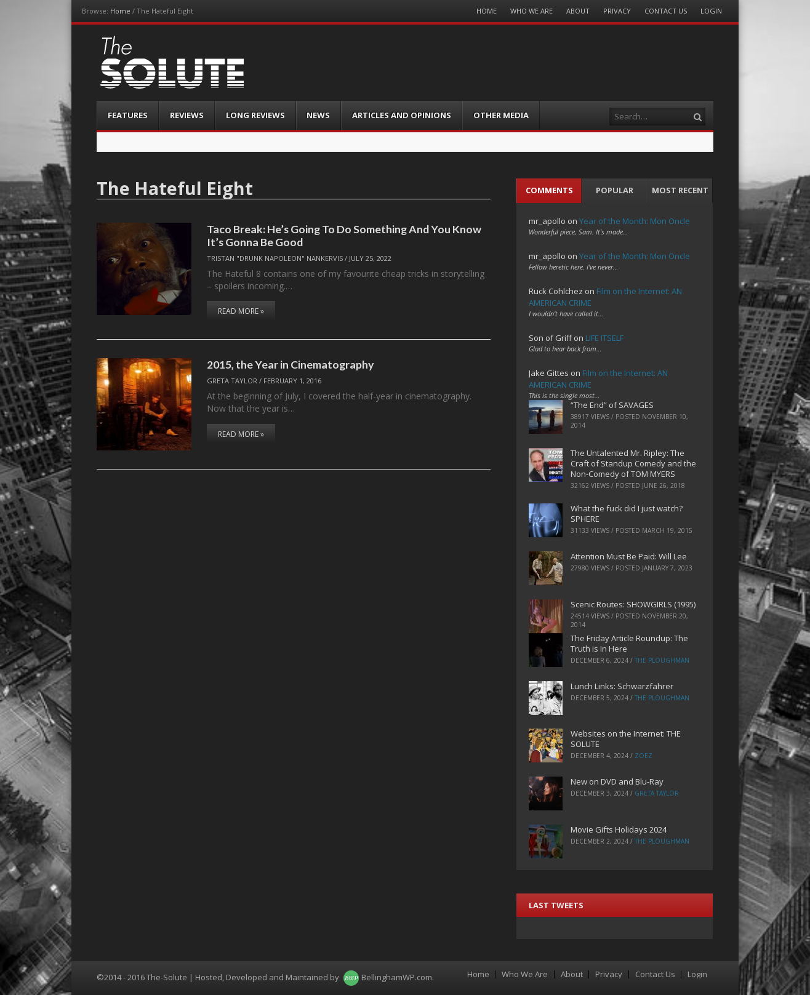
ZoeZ (643, 755)
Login (711, 10)
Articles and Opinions (401, 115)
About (578, 10)
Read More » (241, 311)
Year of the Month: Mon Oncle (634, 220)
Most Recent (680, 190)
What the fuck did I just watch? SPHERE (627, 513)
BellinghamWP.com (396, 977)
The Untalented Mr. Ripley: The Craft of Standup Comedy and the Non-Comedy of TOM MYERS (633, 463)
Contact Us (665, 10)
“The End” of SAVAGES (612, 404)
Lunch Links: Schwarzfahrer (622, 686)
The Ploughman (662, 660)
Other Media (501, 115)
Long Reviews (255, 115)
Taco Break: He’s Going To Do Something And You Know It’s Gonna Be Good (344, 235)
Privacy (617, 10)
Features (128, 115)
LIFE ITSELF (604, 337)
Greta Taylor (232, 380)
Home (120, 10)
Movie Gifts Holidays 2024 (619, 829)
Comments (549, 190)
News (318, 115)
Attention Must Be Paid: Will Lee (629, 556)
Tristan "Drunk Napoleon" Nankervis (275, 258)
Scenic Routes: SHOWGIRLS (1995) (633, 604)
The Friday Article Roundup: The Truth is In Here (629, 643)
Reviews (187, 115)
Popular (614, 190)
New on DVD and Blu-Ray (617, 781)
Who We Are (531, 10)
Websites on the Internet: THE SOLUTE (626, 738)
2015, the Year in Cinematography (290, 364)
